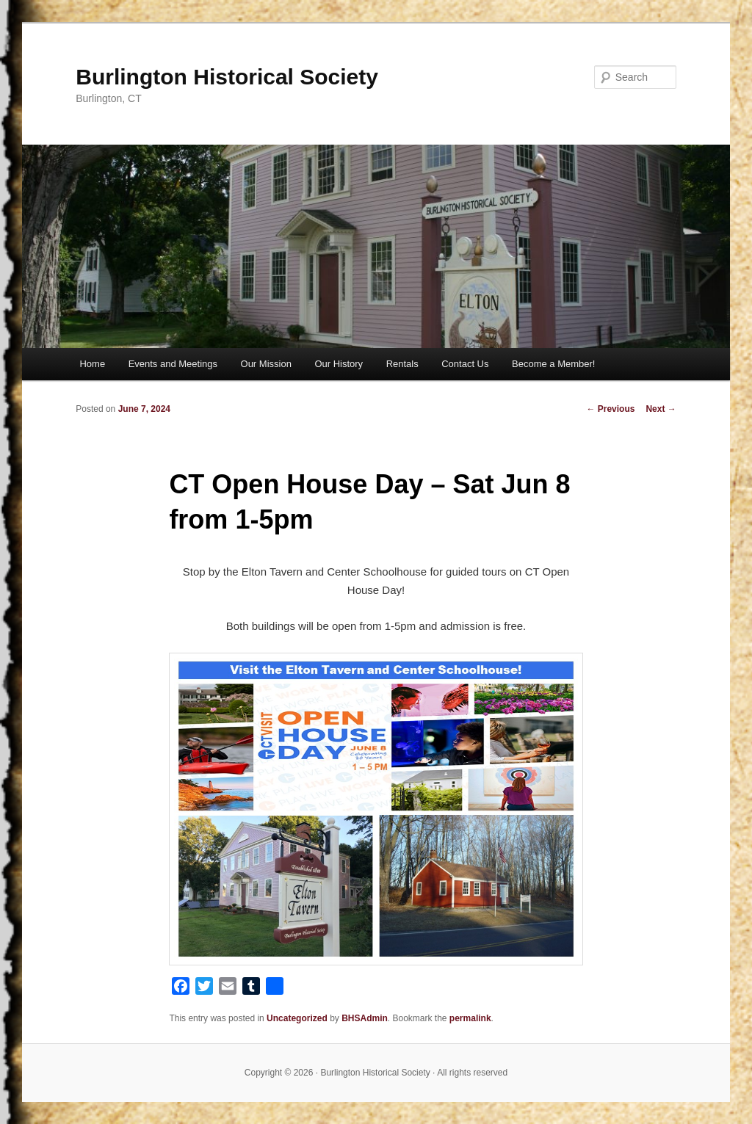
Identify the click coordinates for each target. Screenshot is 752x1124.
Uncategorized (297, 1018)
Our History (338, 363)
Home (92, 363)
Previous (610, 409)
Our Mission (266, 363)
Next (661, 409)
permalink (470, 1018)
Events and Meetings (173, 363)
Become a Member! (553, 363)
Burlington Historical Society (227, 77)
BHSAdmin (364, 1018)
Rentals (402, 363)
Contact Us (464, 363)
